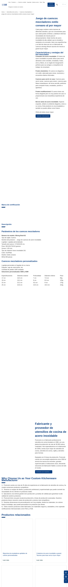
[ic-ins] (64, 568)
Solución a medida (22, 2)
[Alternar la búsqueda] (57, 4)
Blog (44, 2)
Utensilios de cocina (12, 12)
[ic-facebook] (57, 568)
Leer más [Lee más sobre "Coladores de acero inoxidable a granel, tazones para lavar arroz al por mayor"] (39, 478)
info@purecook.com (59, 549)
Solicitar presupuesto (51, 4)
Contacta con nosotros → (43, 389)
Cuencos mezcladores (26, 12)
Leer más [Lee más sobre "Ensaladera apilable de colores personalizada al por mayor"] (6, 478)
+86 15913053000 (60, 546)
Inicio (9, 2)
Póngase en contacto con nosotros (15, 7)
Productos (13, 2)
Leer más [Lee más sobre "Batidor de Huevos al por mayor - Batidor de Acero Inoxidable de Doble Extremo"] (39, 524)
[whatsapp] (66, 572)
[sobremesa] (66, 581)
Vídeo (41, 2)
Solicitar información (43, 116)
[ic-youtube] (61, 568)
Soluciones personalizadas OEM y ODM (15, 189)
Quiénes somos (35, 2)
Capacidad (29, 2)
